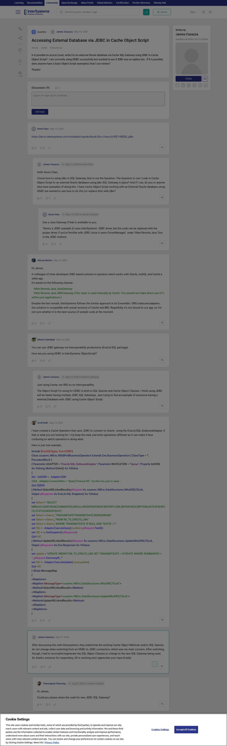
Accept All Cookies (186, 732)
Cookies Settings (160, 732)
